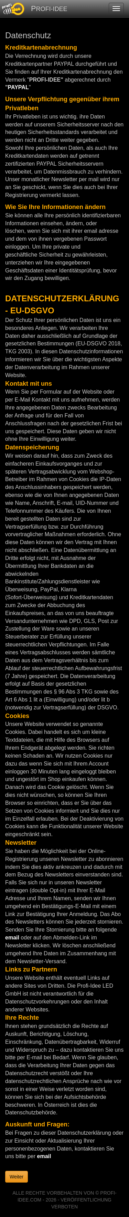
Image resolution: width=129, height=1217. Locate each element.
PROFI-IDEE (49, 8)
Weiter (16, 1176)
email (12, 937)
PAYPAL (18, 87)
